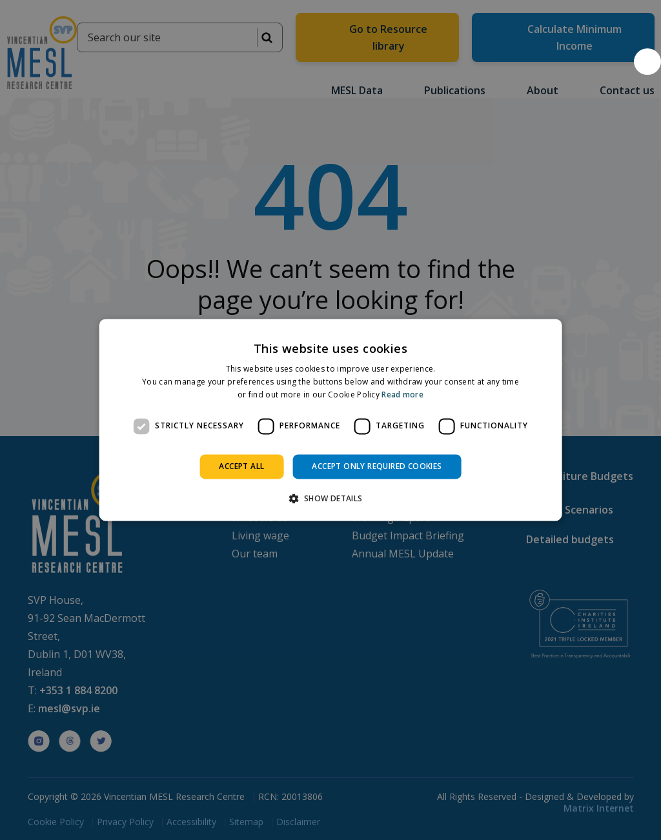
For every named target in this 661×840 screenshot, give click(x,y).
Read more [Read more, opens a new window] (402, 394)
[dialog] (330, 420)
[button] (647, 61)
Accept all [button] (241, 466)
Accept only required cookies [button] (377, 466)
